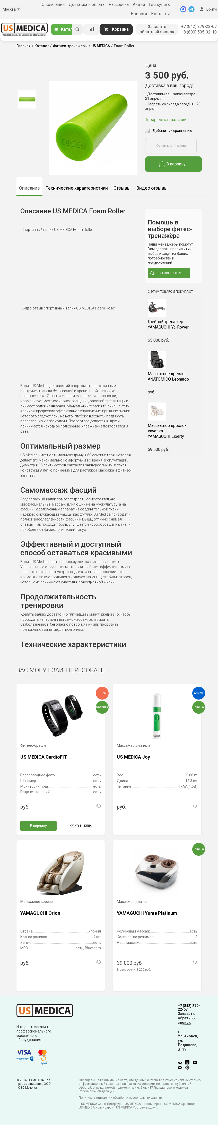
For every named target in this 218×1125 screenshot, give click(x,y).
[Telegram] (191, 9)
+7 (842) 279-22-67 (199, 26)
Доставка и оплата (86, 4)
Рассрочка (119, 4)
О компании (53, 4)
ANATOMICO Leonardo (173, 376)
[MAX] (183, 9)
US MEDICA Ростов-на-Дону (136, 1107)
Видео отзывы (152, 188)
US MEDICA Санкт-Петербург (101, 1104)
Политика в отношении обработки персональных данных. (121, 1097)
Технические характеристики (77, 188)
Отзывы (122, 188)
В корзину (172, 164)
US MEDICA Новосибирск (143, 1104)
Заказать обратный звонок (157, 29)
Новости (139, 13)
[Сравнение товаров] (92, 29)
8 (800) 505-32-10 (200, 32)
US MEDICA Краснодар (180, 1104)
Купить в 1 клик (170, 146)
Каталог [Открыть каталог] (65, 29)
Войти (208, 9)
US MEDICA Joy (133, 757)
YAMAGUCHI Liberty (173, 431)
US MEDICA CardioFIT (43, 757)
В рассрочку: (134, 969)
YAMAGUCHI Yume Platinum (147, 913)
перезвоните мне (167, 273)
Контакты (160, 13)
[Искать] (77, 29)
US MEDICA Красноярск (96, 1107)
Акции (139, 4)
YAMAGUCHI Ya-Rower (173, 324)
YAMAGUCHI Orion (40, 913)
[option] (27, 99)
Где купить (159, 4)
